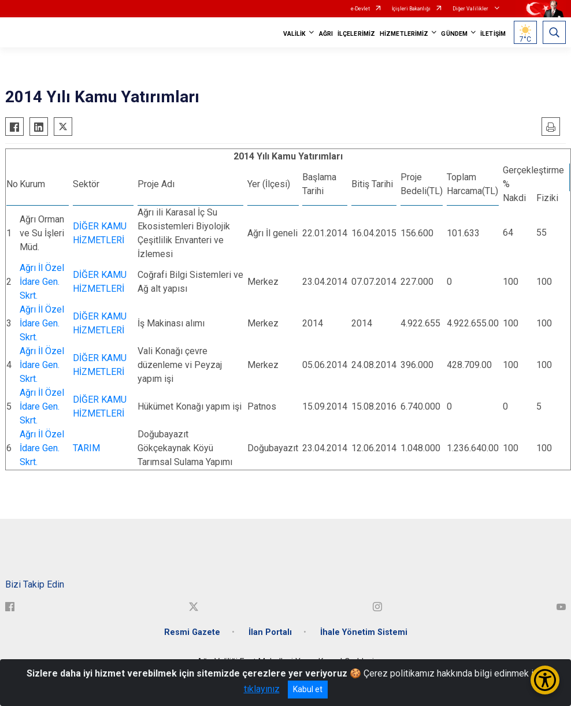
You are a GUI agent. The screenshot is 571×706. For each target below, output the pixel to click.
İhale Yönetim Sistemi (363, 632)
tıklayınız (262, 688)
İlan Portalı (270, 632)
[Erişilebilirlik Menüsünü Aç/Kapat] (545, 680)
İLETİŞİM (493, 34)
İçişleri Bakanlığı (411, 9)
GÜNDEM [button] (454, 34)
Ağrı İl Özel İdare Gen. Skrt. (42, 281)
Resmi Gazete (192, 632)
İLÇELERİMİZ (356, 34)
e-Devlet (360, 9)
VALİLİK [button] (294, 34)
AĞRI (326, 34)
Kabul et (307, 689)
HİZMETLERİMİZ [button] (404, 34)
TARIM (86, 448)
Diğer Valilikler (471, 9)
